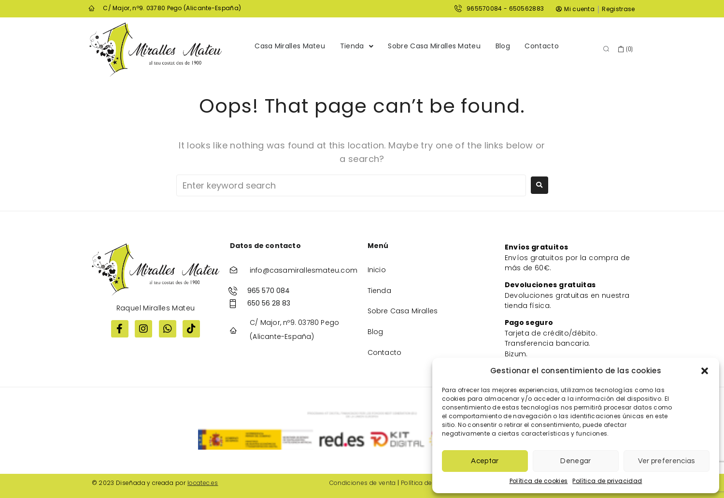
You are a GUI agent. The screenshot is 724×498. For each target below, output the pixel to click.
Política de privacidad (607, 481)
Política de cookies (539, 481)
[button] (705, 371)
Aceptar (484, 461)
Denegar (575, 461)
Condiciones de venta (362, 483)
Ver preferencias (666, 461)
